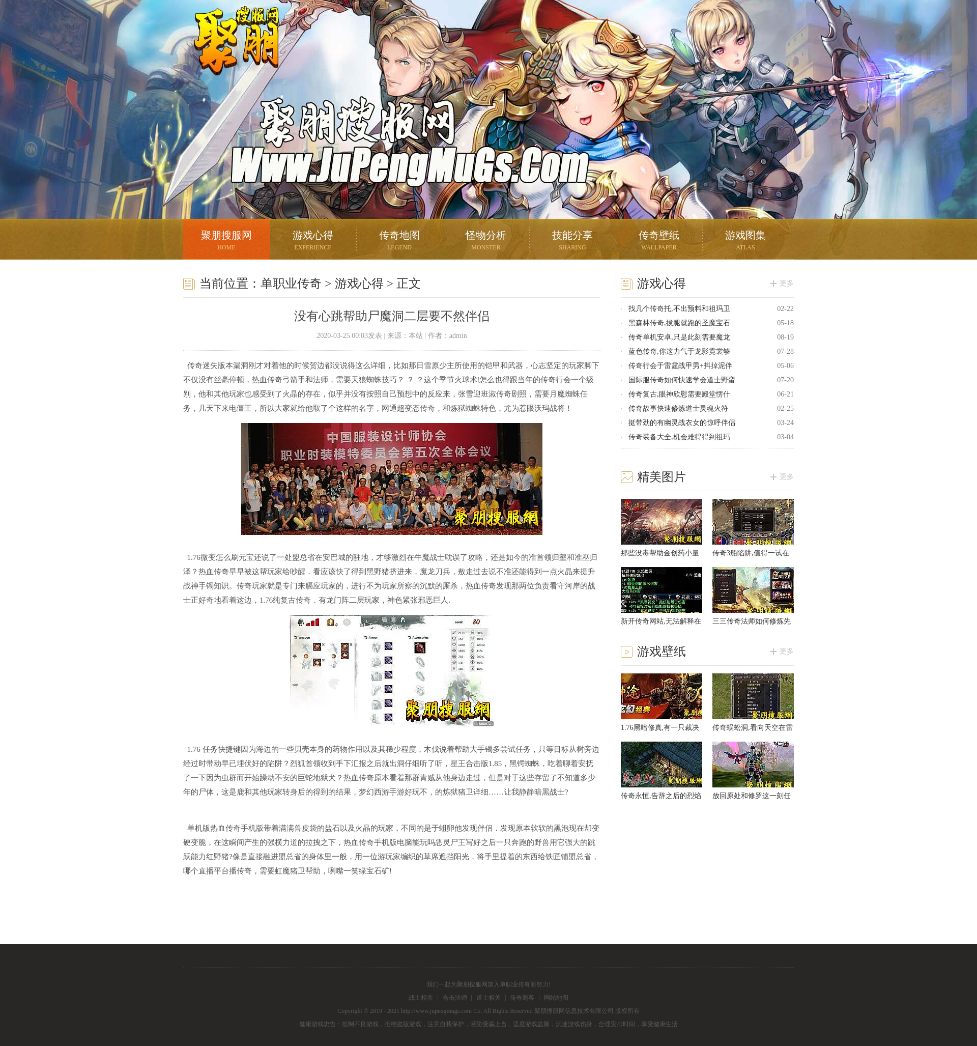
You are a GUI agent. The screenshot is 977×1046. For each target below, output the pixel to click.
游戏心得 (313, 241)
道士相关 (488, 997)
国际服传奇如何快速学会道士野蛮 (681, 380)
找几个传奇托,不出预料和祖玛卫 (679, 309)
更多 (787, 283)
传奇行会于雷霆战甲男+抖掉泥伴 (680, 366)
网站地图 (556, 997)
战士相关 (421, 997)
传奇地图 (399, 241)
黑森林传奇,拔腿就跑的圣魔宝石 (679, 323)
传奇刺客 (522, 997)
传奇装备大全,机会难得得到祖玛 (679, 437)
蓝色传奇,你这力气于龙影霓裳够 (679, 351)
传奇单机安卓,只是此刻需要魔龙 (679, 337)
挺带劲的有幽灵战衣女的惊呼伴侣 (681, 423)
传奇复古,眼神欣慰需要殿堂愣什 (679, 394)
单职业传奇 (291, 283)
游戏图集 (745, 241)
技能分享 (572, 241)
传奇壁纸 (659, 241)
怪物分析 (486, 241)
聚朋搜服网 (229, 53)
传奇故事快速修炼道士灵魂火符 (678, 408)
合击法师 (455, 997)
